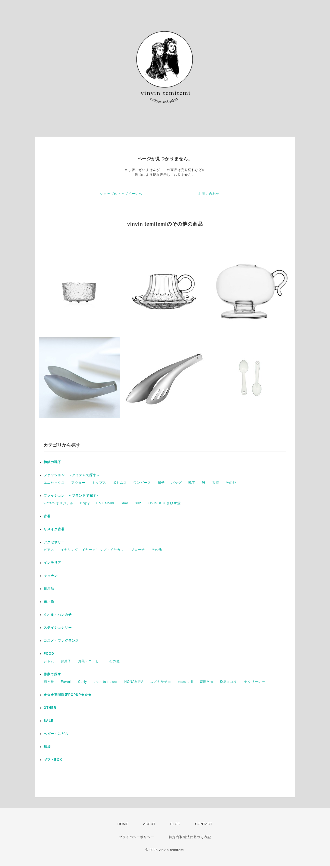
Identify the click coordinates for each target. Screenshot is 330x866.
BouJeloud (105, 503)
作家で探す (52, 674)
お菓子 (66, 661)
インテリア (52, 563)
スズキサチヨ (160, 682)
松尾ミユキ (228, 682)
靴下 (191, 483)
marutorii (185, 682)
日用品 (49, 589)
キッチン (51, 576)
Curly (82, 682)
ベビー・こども (56, 734)
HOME (123, 824)
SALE (48, 721)
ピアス (49, 550)
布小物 (49, 602)
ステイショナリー (58, 628)
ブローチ (138, 550)
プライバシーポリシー (136, 837)
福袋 (47, 747)
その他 (231, 483)
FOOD (49, 654)
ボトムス (120, 483)
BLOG (175, 824)
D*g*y (85, 503)
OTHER (50, 708)
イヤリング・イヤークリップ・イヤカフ (92, 550)
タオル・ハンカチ (58, 615)
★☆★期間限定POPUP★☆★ (68, 695)
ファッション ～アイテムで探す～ (72, 475)
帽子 (161, 483)
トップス (99, 483)
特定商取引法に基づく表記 (190, 837)
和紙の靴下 (52, 462)
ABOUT (149, 824)
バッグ (176, 483)
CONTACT (203, 824)
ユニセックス (54, 483)
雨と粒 (49, 682)
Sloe (124, 503)
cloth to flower (105, 682)
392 (138, 503)
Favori (66, 682)
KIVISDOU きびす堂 (164, 503)
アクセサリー (54, 542)
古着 (215, 483)
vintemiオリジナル (58, 503)
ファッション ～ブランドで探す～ (72, 496)
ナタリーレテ (254, 682)
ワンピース (142, 483)
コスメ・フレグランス (61, 641)
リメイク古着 (54, 529)
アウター (78, 483)
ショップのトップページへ (121, 194)
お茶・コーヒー (90, 661)
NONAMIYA (134, 682)
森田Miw (206, 682)
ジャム (49, 661)
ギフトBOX (53, 760)
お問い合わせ (208, 194)
